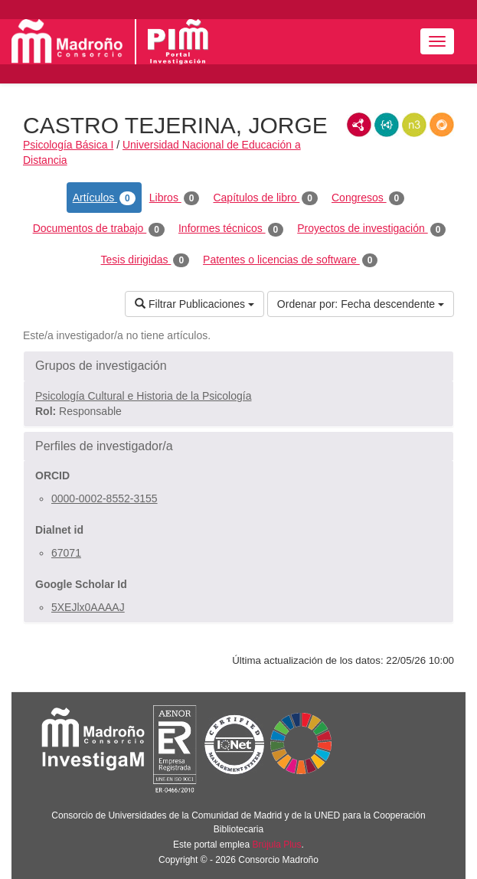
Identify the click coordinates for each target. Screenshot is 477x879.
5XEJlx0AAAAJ (88, 607)
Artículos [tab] (104, 198)
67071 (66, 553)
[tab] (238, 366)
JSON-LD (386, 125)
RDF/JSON (442, 125)
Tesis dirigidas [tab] (145, 260)
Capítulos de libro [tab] (265, 198)
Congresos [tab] (368, 198)
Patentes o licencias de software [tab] (290, 260)
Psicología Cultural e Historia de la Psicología (143, 396)
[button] (238, 366)
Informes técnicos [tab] (230, 229)
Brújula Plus (277, 844)
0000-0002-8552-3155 (104, 498)
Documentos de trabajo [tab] (99, 229)
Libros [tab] (174, 198)
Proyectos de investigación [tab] (371, 229)
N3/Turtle (414, 125)
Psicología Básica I (68, 145)
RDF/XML (359, 125)
